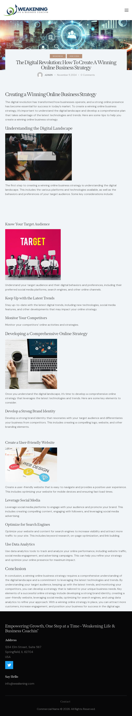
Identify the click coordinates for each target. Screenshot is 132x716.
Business (58, 56)
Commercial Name (48, 709)
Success (74, 56)
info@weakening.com (19, 683)
